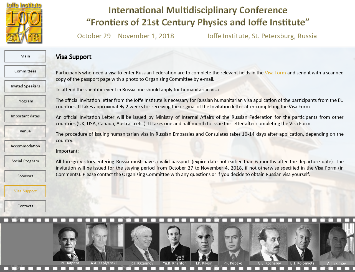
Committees (25, 71)
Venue (25, 131)
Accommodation (25, 146)
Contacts (25, 206)
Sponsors (25, 176)
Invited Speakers (25, 86)
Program (25, 101)
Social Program (25, 161)
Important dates (25, 116)
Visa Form (276, 73)
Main (25, 56)
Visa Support (25, 191)
